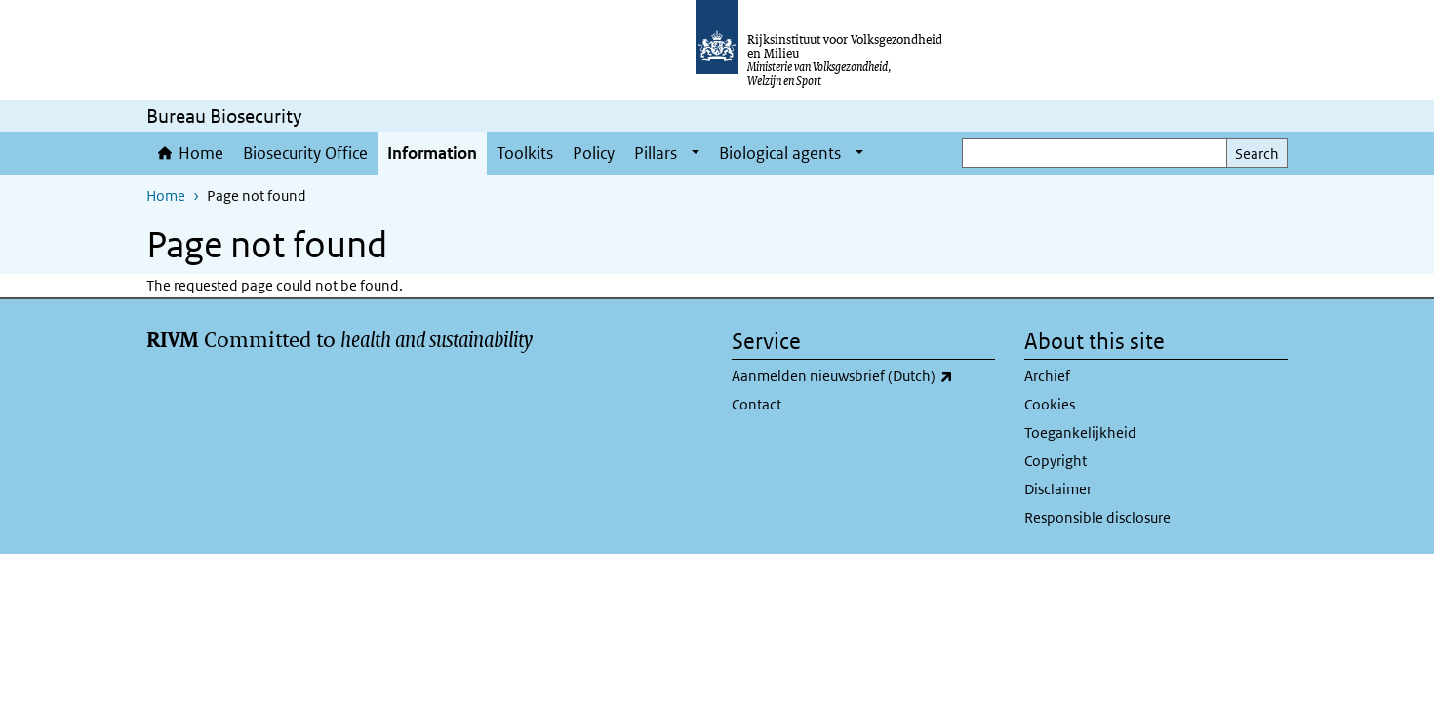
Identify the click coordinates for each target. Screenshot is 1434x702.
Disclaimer (1058, 489)
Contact (756, 404)
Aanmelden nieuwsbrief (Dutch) (863, 376)
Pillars (655, 153)
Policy (594, 153)
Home (201, 153)
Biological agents (780, 153)
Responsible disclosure (1097, 517)
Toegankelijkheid (1080, 432)
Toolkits (525, 153)
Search (1257, 153)
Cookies (1049, 404)
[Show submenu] (695, 153)
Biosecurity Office (305, 153)
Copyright (1055, 460)
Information (432, 153)
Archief (1047, 376)
